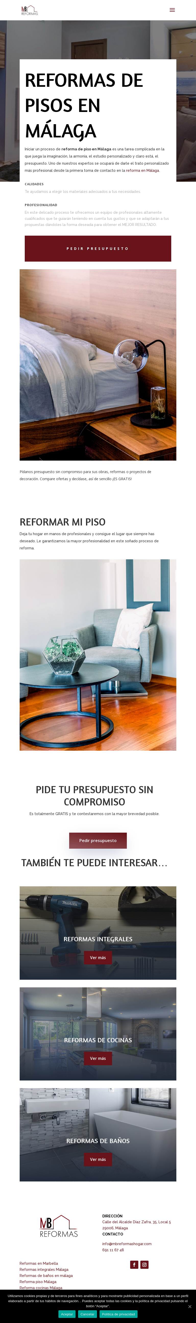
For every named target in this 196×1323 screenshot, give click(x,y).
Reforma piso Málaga (38, 1282)
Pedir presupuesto (98, 840)
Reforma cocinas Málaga (41, 1288)
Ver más (98, 957)
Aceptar (67, 1314)
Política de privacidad (118, 1314)
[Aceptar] (189, 1306)
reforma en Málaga (142, 170)
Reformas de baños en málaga (46, 1276)
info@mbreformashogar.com (127, 1244)
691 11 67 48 (113, 1250)
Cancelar (87, 1314)
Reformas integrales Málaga (44, 1270)
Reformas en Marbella (39, 1263)
